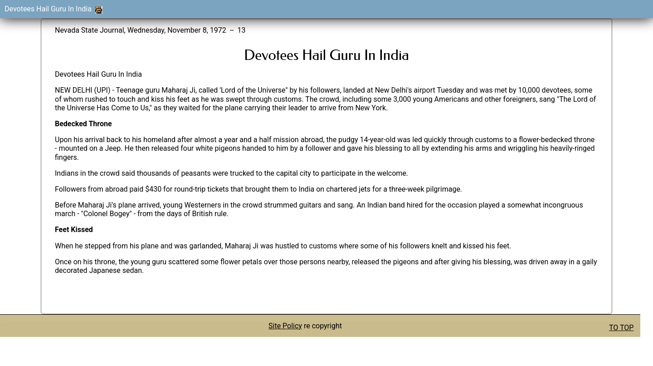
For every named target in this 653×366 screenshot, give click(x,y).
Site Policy (285, 325)
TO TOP (621, 327)
